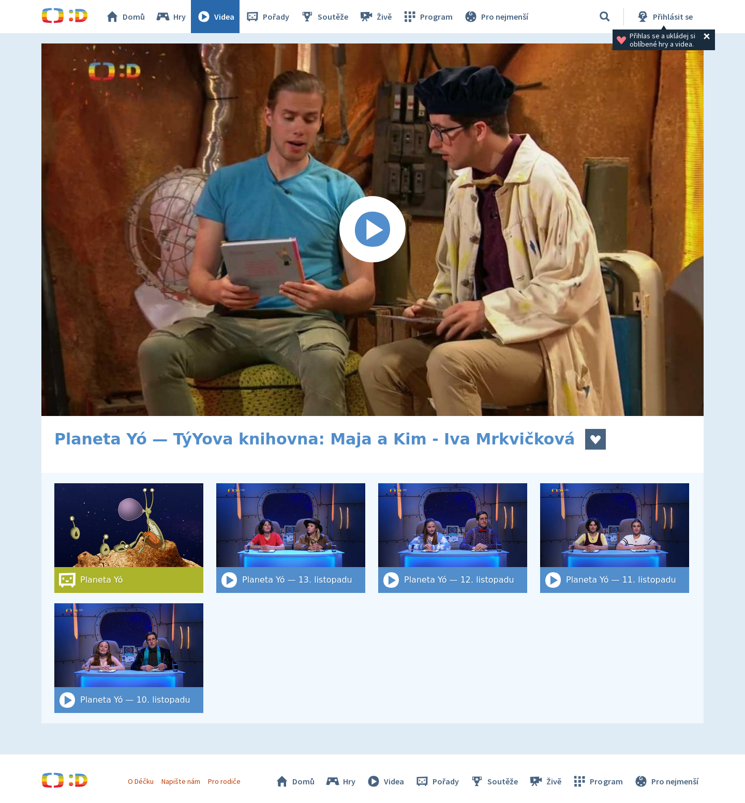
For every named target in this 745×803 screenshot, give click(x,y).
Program (427, 16)
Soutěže (324, 16)
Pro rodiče (224, 781)
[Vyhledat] (604, 16)
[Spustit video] (372, 229)
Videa (215, 16)
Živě (375, 16)
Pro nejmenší (495, 16)
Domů (125, 16)
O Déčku (141, 781)
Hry (170, 16)
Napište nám (180, 781)
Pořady (267, 16)
